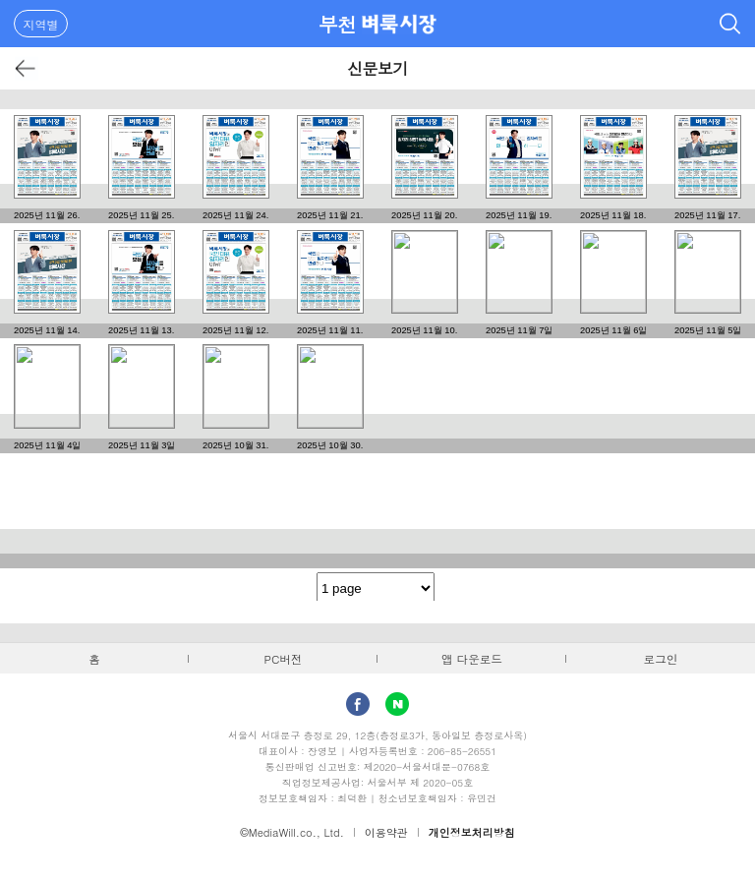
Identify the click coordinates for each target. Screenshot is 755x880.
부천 (338, 24)
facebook (358, 704)
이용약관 (386, 832)
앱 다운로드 (471, 659)
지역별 (41, 24)
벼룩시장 (399, 23)
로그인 (661, 659)
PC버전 (283, 659)
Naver (397, 704)
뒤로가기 (26, 68)
